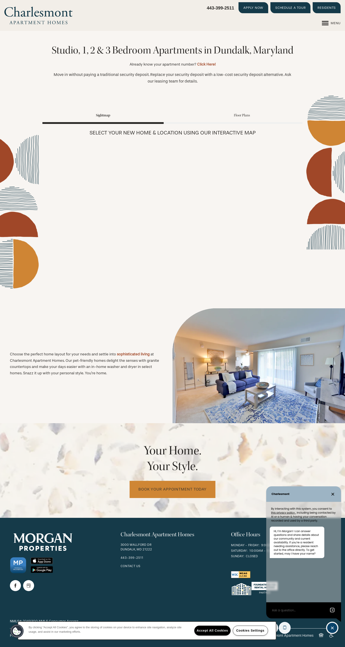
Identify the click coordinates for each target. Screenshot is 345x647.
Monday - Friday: (245, 545)
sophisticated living (133, 354)
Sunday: (237, 556)
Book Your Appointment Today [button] (172, 489)
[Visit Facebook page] (15, 585)
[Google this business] (28, 585)
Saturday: (239, 551)
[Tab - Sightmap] (103, 115)
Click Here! (206, 64)
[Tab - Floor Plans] (242, 115)
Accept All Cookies (212, 630)
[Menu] (331, 23)
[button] (253, 7)
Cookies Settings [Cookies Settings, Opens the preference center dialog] (250, 630)
